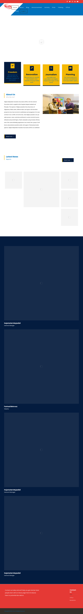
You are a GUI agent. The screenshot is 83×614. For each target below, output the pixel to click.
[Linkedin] (75, 1)
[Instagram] (72, 1)
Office (71, 597)
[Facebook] (67, 1)
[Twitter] (69, 1)
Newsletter (73, 600)
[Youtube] (77, 1)
